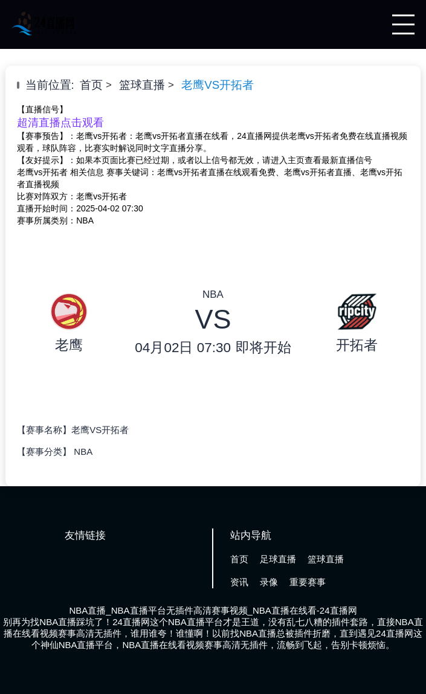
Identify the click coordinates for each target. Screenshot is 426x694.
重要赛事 (307, 582)
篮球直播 (142, 85)
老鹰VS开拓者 (217, 85)
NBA (83, 451)
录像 (269, 582)
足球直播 (278, 559)
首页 (91, 85)
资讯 (239, 582)
